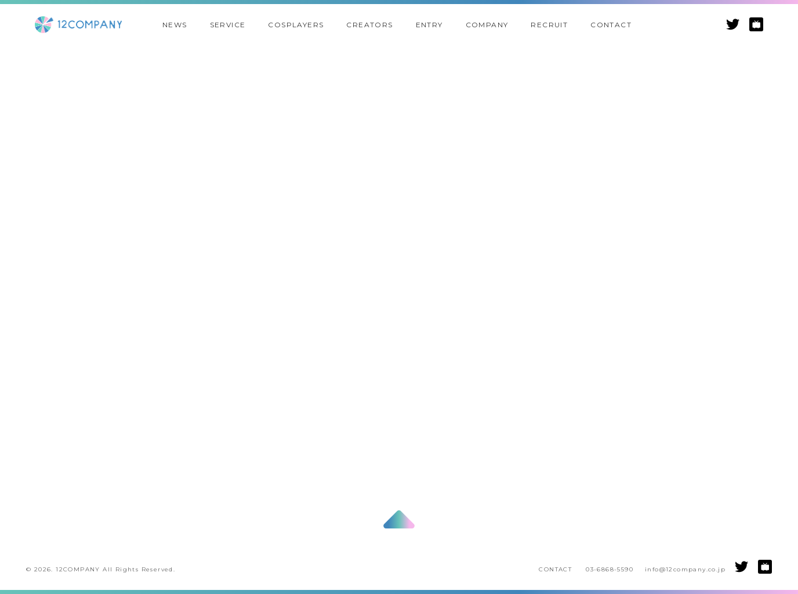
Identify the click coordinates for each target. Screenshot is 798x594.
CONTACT (611, 24)
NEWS (174, 24)
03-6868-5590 (609, 569)
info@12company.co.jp (685, 569)
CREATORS (369, 24)
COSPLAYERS (296, 24)
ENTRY (429, 24)
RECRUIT (549, 24)
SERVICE (228, 24)
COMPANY (487, 24)
